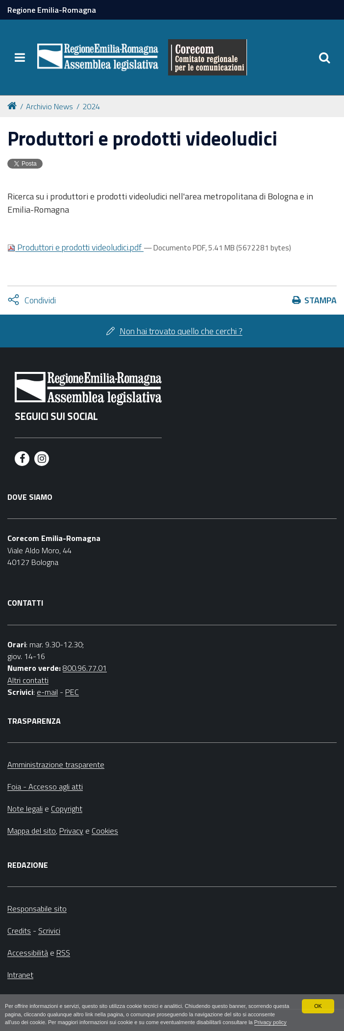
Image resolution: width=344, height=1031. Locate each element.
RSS (63, 952)
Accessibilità (27, 952)
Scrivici (49, 930)
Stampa (320, 300)
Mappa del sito (31, 830)
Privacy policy (270, 1022)
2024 (91, 106)
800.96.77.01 (85, 668)
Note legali (25, 808)
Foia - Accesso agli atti (45, 786)
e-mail (47, 692)
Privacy (71, 830)
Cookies (105, 830)
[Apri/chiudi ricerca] (324, 57)
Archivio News (49, 106)
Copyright (66, 808)
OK (318, 1006)
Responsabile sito (37, 908)
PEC (72, 692)
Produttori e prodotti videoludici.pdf (75, 247)
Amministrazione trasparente (55, 764)
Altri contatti (28, 680)
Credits (19, 930)
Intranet (20, 975)
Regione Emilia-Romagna (51, 10)
